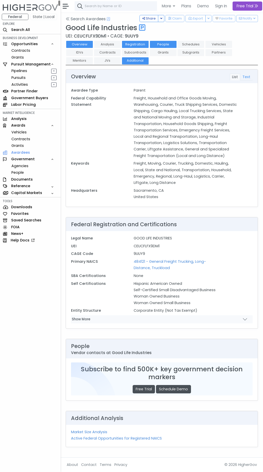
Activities (20, 84)
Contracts (21, 50)
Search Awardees (86, 19)
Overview (80, 44)
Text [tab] (246, 76)
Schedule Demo (173, 389)
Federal (15, 16)
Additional (135, 60)
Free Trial (144, 389)
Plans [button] (186, 6)
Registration (135, 44)
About (72, 464)
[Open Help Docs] (108, 19)
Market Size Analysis (89, 431)
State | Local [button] (44, 16)
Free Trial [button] (247, 6)
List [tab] (235, 76)
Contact (89, 464)
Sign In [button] (221, 6)
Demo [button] (203, 6)
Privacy (121, 464)
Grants (18, 57)
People (18, 172)
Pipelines (19, 70)
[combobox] (151, 6)
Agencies (20, 165)
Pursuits (19, 77)
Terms (106, 464)
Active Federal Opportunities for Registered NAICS (116, 438)
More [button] (167, 6)
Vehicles (19, 132)
